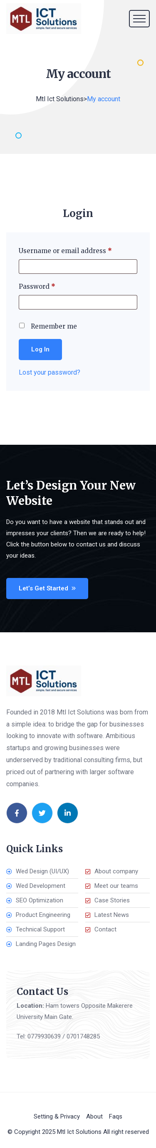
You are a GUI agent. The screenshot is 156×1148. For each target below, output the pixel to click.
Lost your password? (49, 372)
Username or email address (78, 251)
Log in (40, 349)
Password (51, 286)
